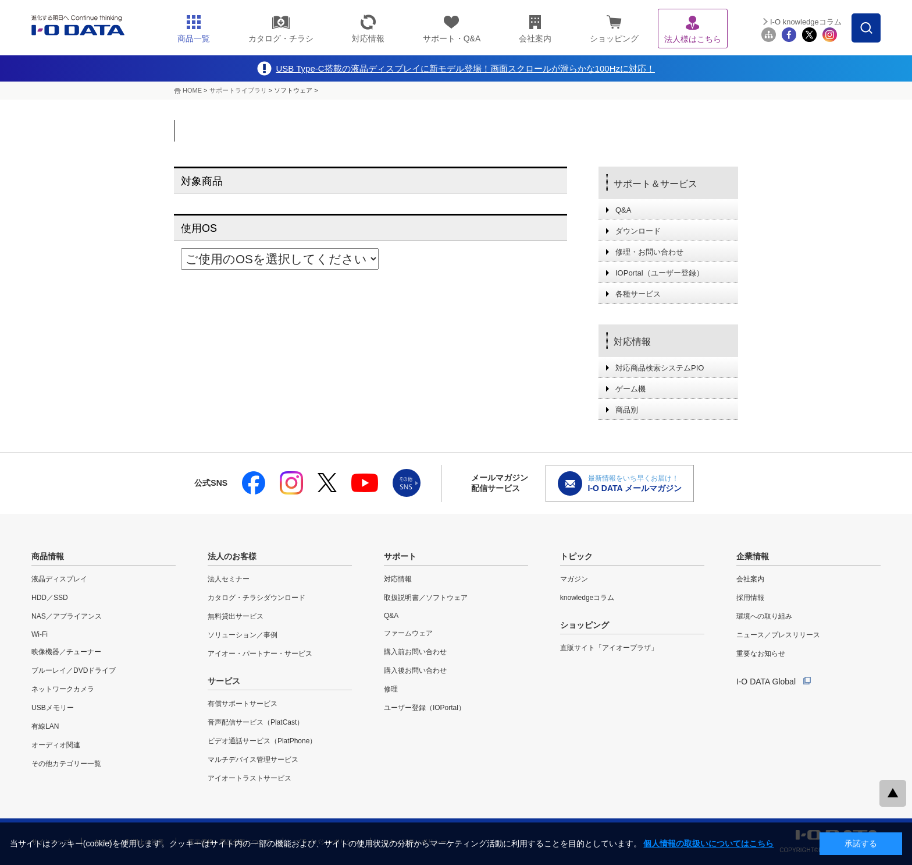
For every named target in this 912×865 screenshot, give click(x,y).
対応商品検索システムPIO (659, 367)
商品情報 (47, 556)
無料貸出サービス (235, 616)
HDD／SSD (49, 598)
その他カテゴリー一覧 (66, 764)
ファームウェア (408, 633)
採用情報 (750, 598)
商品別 (626, 409)
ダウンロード (638, 231)
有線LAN (45, 726)
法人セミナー (229, 579)
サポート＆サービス (655, 184)
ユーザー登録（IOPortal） (424, 708)
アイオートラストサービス (249, 778)
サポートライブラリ (238, 90)
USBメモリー (52, 708)
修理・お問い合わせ (649, 252)
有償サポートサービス (242, 704)
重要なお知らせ (760, 653)
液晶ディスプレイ (59, 579)
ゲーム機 (630, 388)
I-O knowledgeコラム (806, 21)
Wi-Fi (39, 634)
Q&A (623, 210)
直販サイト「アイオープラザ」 (609, 648)
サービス (224, 681)
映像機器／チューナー (66, 652)
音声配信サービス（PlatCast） (256, 722)
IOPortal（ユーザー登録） (659, 273)
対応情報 (632, 342)
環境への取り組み (764, 616)
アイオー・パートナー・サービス (260, 653)
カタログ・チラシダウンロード (256, 598)
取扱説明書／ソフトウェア (426, 598)
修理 (391, 689)
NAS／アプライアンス (66, 616)
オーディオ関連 (55, 745)
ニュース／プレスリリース (778, 635)
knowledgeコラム (587, 598)
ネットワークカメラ (62, 689)
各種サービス (638, 293)
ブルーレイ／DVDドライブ (73, 670)
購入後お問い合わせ (415, 670)
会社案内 (750, 579)
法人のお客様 (232, 556)
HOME (192, 90)
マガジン (574, 579)
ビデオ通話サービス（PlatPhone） (262, 741)
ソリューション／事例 (242, 635)
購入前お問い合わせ (415, 652)
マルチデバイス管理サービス (253, 759)
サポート (400, 556)
